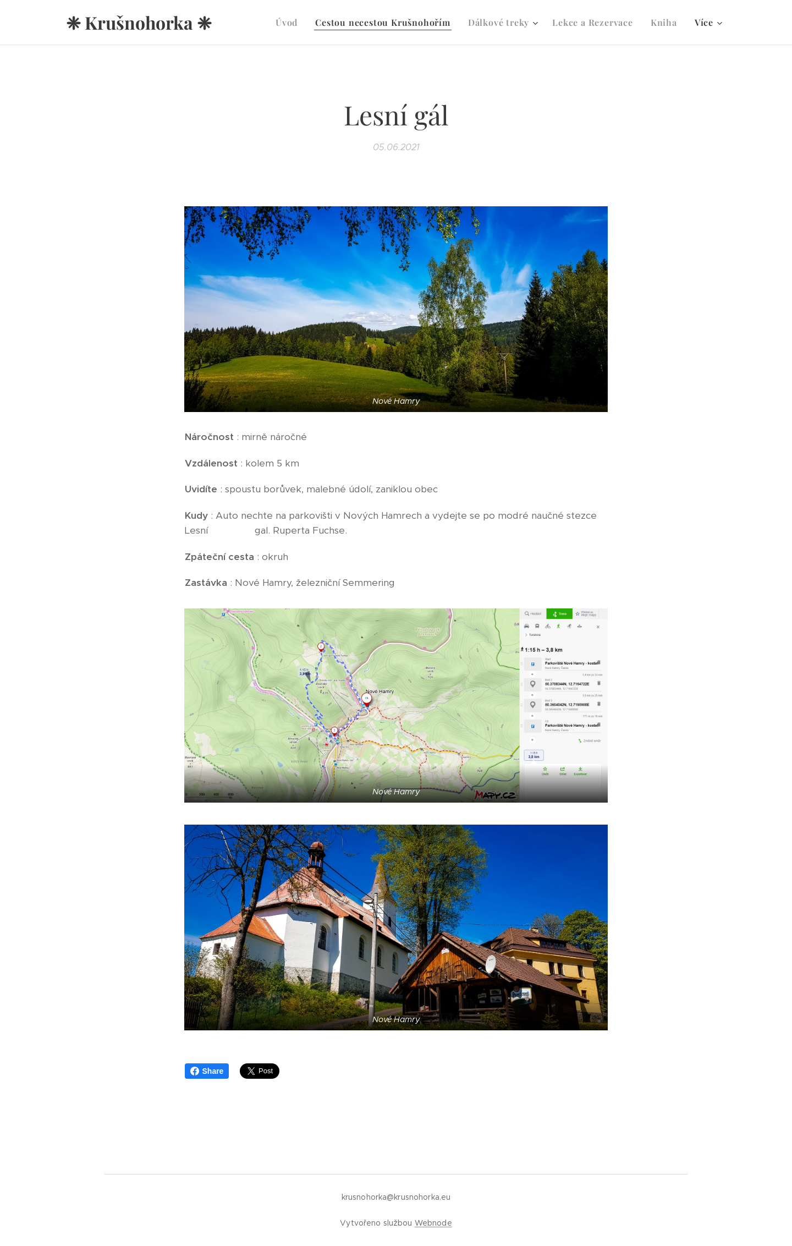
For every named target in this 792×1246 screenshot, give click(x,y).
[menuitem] (289, 22)
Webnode (433, 1223)
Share (207, 1071)
